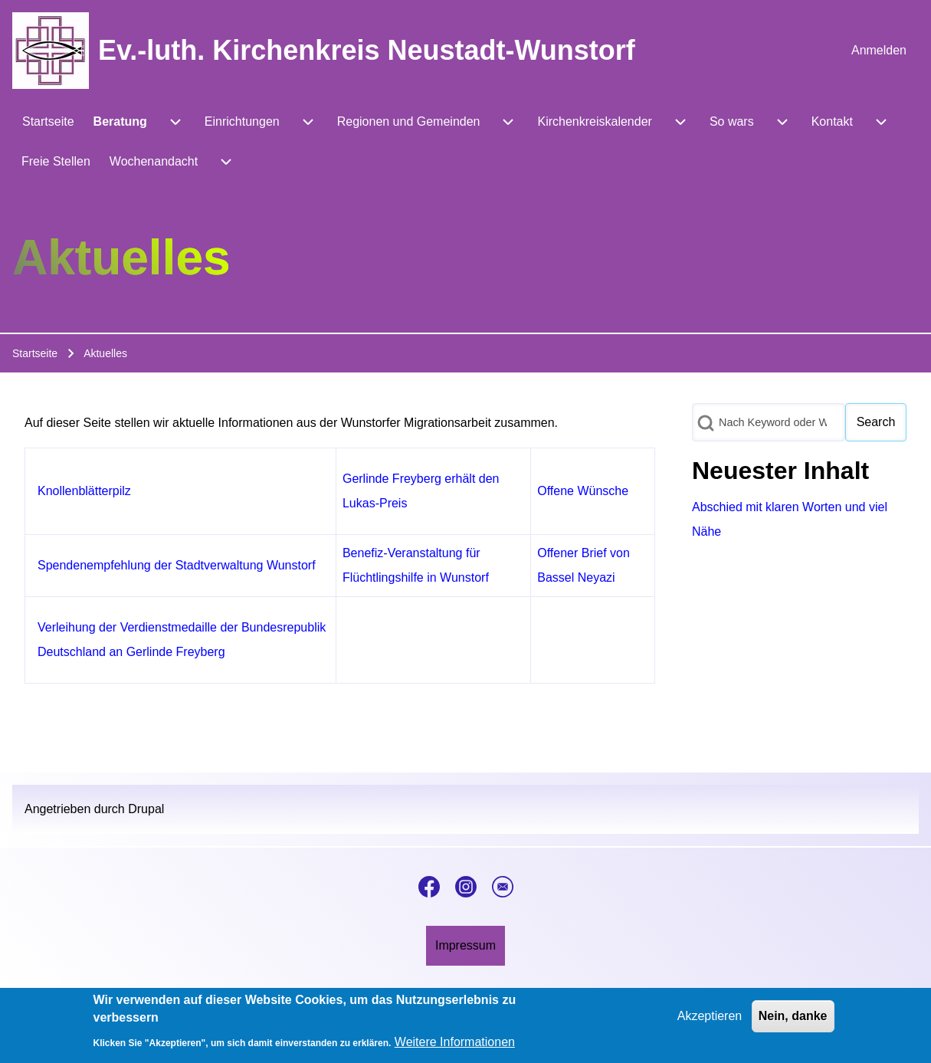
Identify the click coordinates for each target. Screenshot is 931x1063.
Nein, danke (793, 1020)
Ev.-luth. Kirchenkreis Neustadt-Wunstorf (366, 50)
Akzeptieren (710, 1020)
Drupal (146, 808)
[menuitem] (879, 50)
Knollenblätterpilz (84, 490)
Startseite (34, 353)
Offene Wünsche (582, 490)
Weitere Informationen (455, 1046)
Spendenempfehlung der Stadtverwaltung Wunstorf (177, 565)
